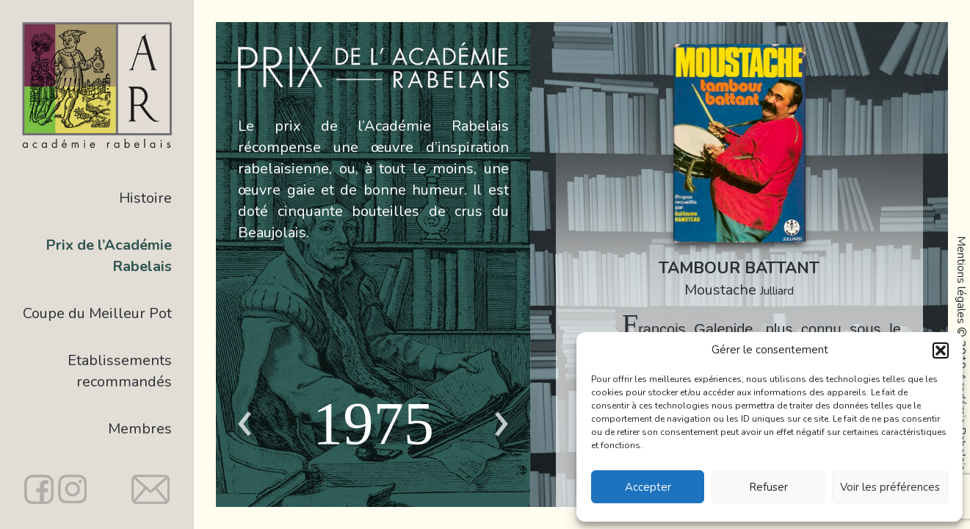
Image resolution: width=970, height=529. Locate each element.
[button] (940, 350)
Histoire (145, 198)
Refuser (768, 487)
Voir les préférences (890, 487)
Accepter (648, 487)
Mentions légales (961, 280)
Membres (140, 429)
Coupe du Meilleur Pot (97, 313)
